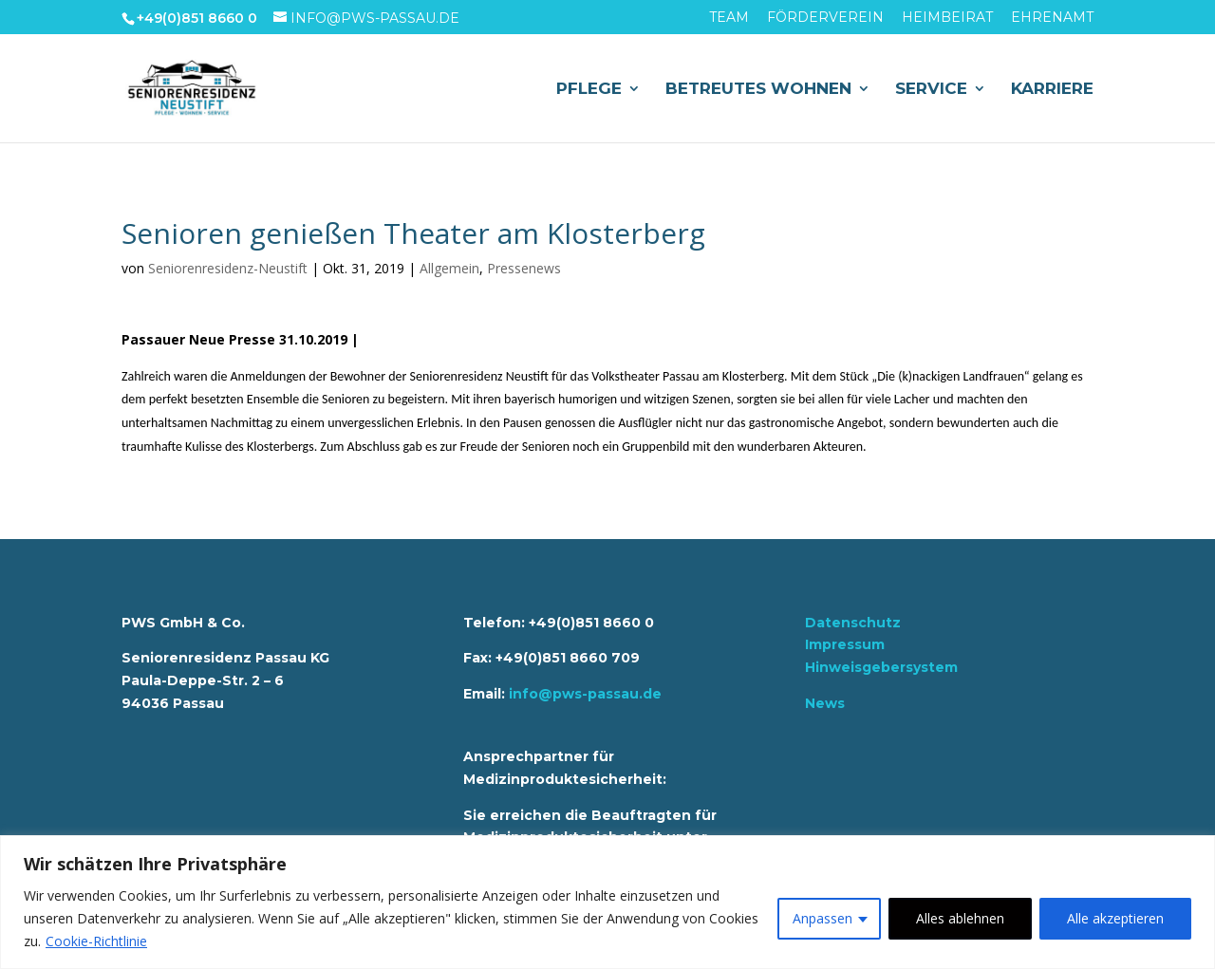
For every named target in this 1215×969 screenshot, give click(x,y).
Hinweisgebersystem (881, 667)
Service (931, 90)
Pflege (589, 90)
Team (729, 18)
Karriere (1052, 90)
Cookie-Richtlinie (96, 941)
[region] (607, 902)
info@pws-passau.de (585, 693)
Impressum (845, 644)
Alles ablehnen (960, 918)
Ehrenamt (1052, 18)
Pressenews (524, 268)
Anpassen (822, 918)
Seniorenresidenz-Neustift (228, 268)
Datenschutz (853, 622)
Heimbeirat (947, 18)
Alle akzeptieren (1115, 918)
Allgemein (449, 268)
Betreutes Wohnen (758, 90)
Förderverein (825, 18)
